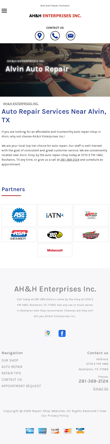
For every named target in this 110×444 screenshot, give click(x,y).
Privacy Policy (58, 415)
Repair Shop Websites (48, 411)
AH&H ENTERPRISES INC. (26, 61)
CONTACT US (12, 379)
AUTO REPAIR (12, 367)
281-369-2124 (70, 159)
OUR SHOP (10, 360)
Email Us (100, 388)
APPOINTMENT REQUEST (21, 386)
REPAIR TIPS (11, 373)
